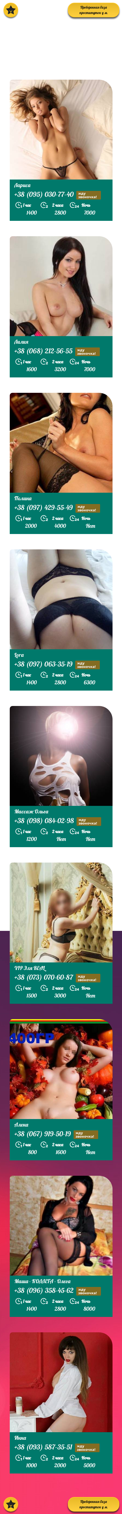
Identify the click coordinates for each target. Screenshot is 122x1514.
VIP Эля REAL (29, 968)
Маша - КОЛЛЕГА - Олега (42, 1281)
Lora (19, 654)
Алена (21, 1124)
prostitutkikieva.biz (36, 66)
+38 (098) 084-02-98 (57, 821)
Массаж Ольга (31, 811)
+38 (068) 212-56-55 (57, 351)
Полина (22, 498)
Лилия (21, 341)
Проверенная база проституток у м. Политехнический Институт (93, 11)
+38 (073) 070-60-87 (57, 978)
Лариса (22, 185)
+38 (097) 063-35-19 (57, 664)
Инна (20, 1437)
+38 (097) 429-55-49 (57, 508)
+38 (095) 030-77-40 (57, 195)
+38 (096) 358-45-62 (57, 1291)
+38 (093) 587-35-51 (57, 1447)
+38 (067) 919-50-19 (56, 1134)
